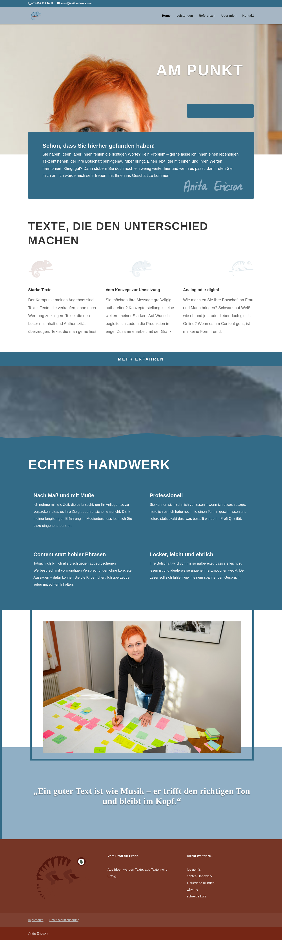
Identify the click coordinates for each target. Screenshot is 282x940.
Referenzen (207, 15)
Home (166, 15)
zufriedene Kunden (201, 883)
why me (192, 889)
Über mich (228, 15)
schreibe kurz (196, 896)
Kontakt (248, 15)
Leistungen (184, 15)
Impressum (35, 920)
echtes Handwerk (199, 876)
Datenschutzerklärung (64, 920)
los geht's (194, 869)
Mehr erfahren (141, 359)
